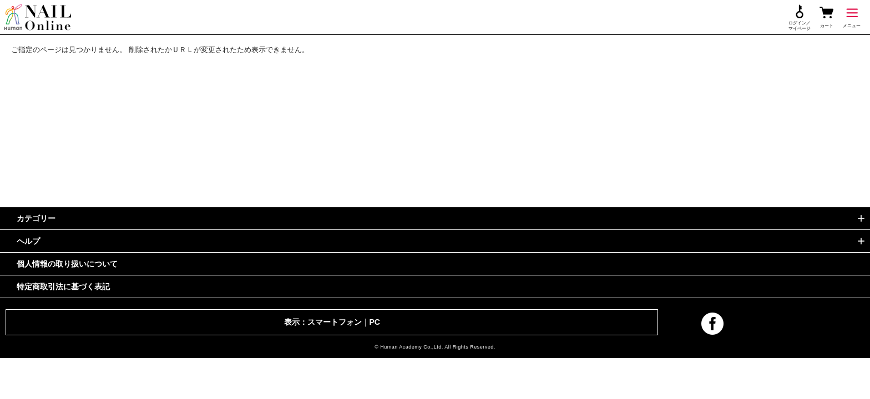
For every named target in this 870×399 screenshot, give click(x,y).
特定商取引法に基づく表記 (63, 286)
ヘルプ (28, 241)
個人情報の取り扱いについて (67, 263)
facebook (712, 324)
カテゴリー (36, 218)
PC (375, 322)
